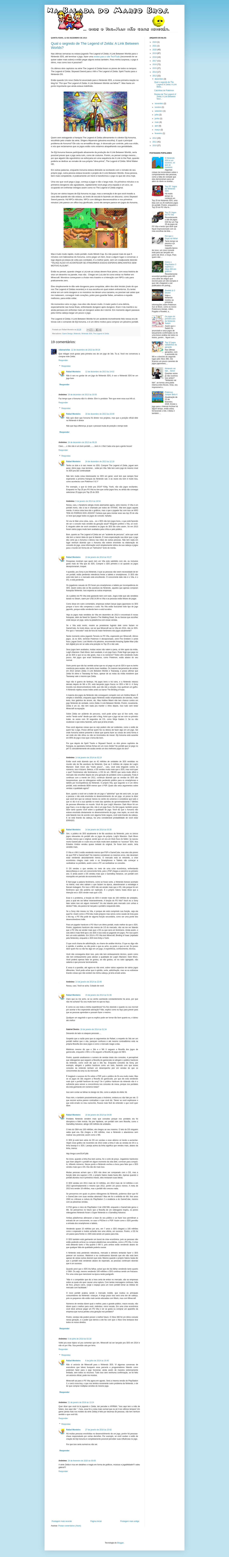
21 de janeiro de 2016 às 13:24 (81, 1402)
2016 (155, 64)
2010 (155, 145)
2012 (155, 138)
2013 (155, 76)
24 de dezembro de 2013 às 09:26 (82, 442)
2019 (155, 53)
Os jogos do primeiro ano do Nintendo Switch (170, 319)
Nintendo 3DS (86, 333)
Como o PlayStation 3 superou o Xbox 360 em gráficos (170, 266)
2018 (155, 57)
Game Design (67, 333)
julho (157, 115)
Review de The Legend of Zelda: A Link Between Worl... (165, 96)
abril (157, 126)
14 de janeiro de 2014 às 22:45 (88, 982)
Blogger (120, 1543)
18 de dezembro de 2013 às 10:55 (82, 395)
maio (157, 122)
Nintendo (77, 333)
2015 (155, 68)
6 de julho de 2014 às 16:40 (97, 1361)
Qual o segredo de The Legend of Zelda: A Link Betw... (165, 84)
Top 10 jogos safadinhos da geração (171, 344)
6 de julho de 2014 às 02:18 (79, 1339)
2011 (155, 142)
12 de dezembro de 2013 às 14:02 (99, 372)
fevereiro (159, 133)
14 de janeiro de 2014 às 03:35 (98, 830)
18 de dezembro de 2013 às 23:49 (99, 414)
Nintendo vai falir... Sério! (170, 369)
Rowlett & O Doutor (170, 291)
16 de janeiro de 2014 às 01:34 (93, 1029)
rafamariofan (64, 350)
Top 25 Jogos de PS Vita (170, 213)
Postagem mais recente (62, 1521)
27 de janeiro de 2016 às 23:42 (98, 1430)
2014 (155, 72)
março (158, 130)
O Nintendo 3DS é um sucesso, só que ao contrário (170, 162)
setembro (159, 111)
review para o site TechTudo (107, 56)
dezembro (159, 79)
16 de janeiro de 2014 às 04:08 (98, 1115)
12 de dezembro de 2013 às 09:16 (85, 350)
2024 (155, 42)
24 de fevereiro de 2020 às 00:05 (82, 1461)
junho (157, 118)
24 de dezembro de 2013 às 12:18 (99, 461)
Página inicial (96, 1521)
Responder (63, 360)
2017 (155, 61)
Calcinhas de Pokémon (164, 90)
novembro (159, 103)
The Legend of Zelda (101, 333)
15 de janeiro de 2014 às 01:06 (98, 995)
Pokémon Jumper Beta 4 (171, 393)
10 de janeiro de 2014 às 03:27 (98, 557)
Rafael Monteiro (73, 372)
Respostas (65, 366)
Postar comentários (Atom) (69, 1526)
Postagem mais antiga (129, 1521)
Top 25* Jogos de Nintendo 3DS (171, 188)
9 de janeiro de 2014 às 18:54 (88, 501)
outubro (158, 107)
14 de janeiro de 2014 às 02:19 (88, 757)
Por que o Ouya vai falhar (171, 237)
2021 (155, 46)
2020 (155, 49)
